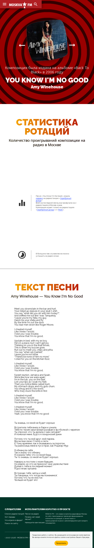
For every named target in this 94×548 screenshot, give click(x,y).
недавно (39, 198)
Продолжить (61, 543)
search (35, 4)
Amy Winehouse (47, 86)
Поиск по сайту (11, 523)
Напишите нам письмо (35, 522)
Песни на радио (32, 514)
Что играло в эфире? (14, 520)
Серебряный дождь (45, 210)
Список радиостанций (14, 514)
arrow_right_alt (22, 45)
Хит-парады (10, 517)
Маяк (60, 210)
